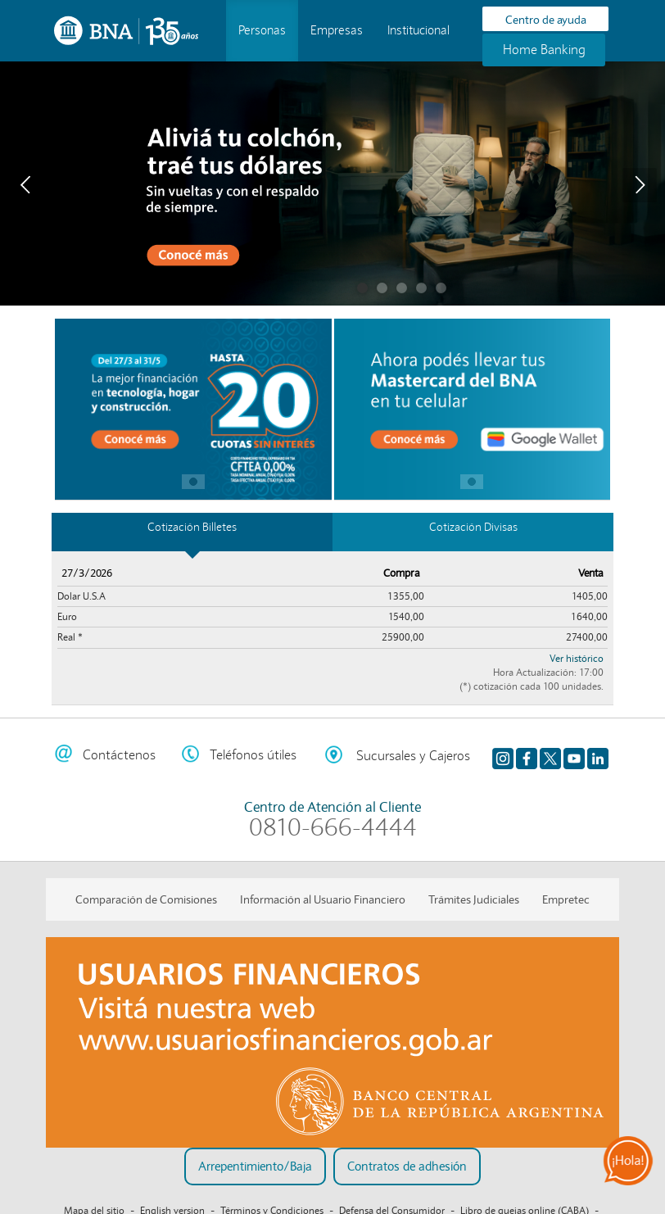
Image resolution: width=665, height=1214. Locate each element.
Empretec (566, 899)
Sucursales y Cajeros (413, 755)
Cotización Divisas (473, 527)
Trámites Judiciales (473, 899)
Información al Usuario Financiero (322, 899)
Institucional (418, 30)
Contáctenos (119, 755)
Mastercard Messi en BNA (401, 288)
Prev (25, 185)
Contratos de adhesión (407, 1166)
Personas (262, 30)
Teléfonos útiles (253, 755)
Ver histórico (577, 658)
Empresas (336, 30)
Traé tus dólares (362, 288)
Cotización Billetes (192, 527)
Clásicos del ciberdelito (421, 288)
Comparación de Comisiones (146, 899)
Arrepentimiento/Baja (255, 1166)
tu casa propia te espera (441, 288)
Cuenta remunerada (382, 288)
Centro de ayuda (545, 19)
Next (639, 185)
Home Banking (544, 49)
